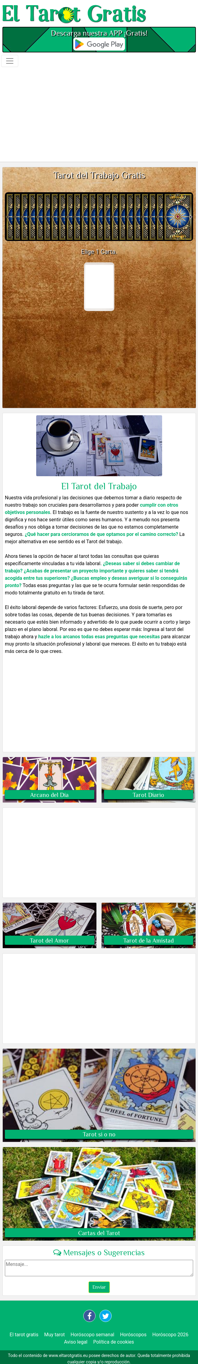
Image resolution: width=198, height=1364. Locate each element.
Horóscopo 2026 (170, 1334)
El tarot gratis (24, 1334)
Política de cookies (113, 1342)
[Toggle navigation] (9, 61)
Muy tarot (54, 1334)
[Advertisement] (99, 114)
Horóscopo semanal (92, 1334)
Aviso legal (76, 1342)
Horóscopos (133, 1334)
